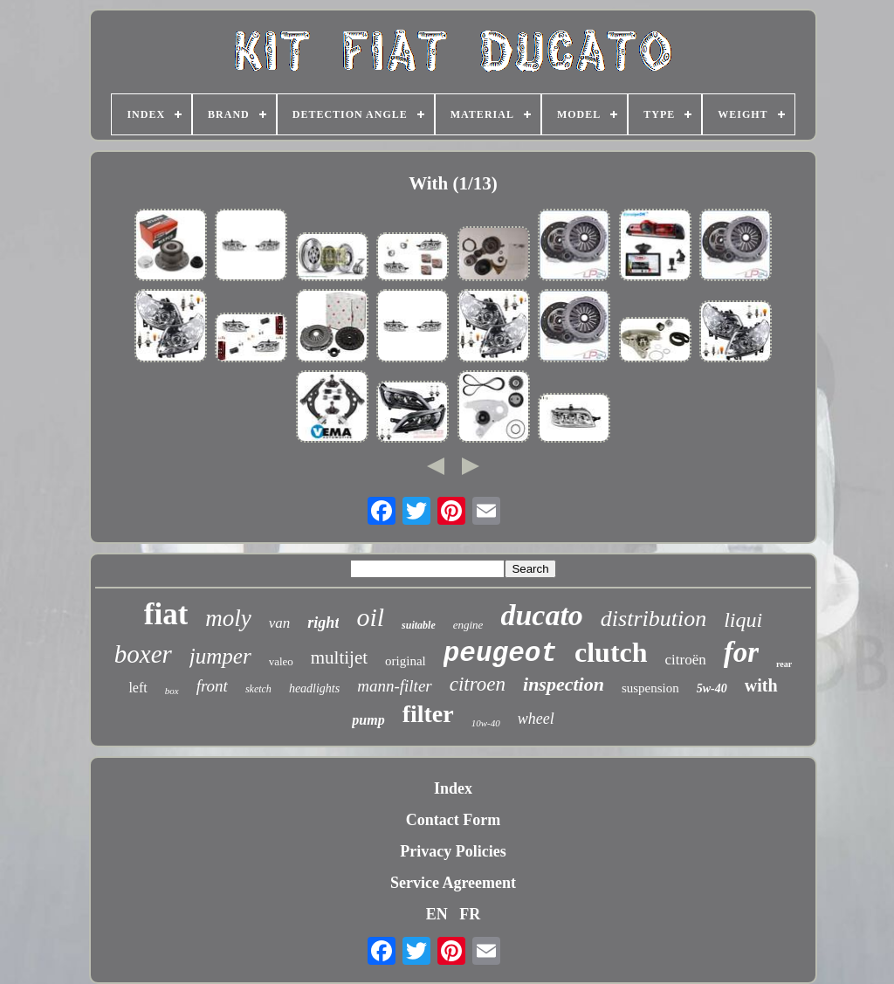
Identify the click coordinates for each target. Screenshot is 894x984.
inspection (563, 684)
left (137, 687)
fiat (166, 614)
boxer (143, 654)
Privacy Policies (452, 851)
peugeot (500, 653)
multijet (339, 657)
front (212, 686)
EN (437, 914)
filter (428, 713)
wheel (536, 718)
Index (453, 788)
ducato (541, 615)
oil (370, 616)
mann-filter (394, 686)
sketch (258, 689)
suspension (650, 688)
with (761, 685)
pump (368, 719)
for (741, 652)
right (323, 622)
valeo (281, 661)
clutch (611, 652)
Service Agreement (453, 882)
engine (468, 624)
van (280, 623)
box (172, 690)
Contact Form (453, 820)
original (405, 661)
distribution (653, 618)
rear (784, 664)
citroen (477, 684)
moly (228, 618)
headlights (314, 688)
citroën (685, 659)
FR (469, 914)
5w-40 (712, 688)
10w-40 (485, 723)
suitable (419, 625)
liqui (743, 620)
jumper (220, 656)
